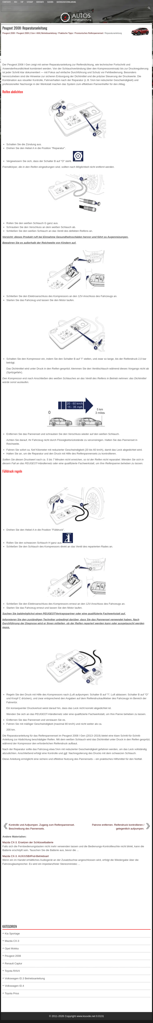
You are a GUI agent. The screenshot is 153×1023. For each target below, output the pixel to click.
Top (22, 2)
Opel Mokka (12, 948)
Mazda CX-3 (12, 940)
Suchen (50, 2)
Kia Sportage (12, 933)
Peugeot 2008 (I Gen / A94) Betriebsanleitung (37, 33)
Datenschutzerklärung (66, 2)
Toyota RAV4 (12, 970)
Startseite (6, 2)
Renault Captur (13, 963)
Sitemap (30, 2)
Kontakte (40, 2)
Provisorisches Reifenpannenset (89, 33)
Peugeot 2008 (8, 33)
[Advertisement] (76, 49)
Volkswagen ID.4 (14, 985)
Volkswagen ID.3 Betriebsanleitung (25, 978)
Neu (15, 2)
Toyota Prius (12, 993)
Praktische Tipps (65, 33)
